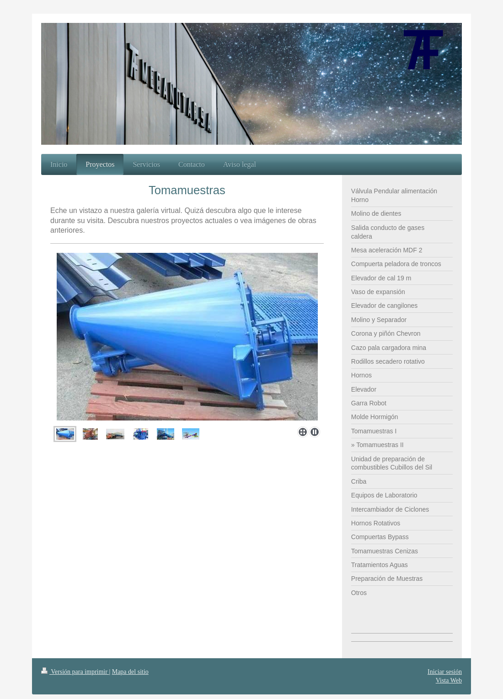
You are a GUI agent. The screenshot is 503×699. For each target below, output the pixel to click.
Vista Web (449, 680)
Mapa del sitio (130, 671)
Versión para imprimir (75, 671)
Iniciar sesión (445, 671)
